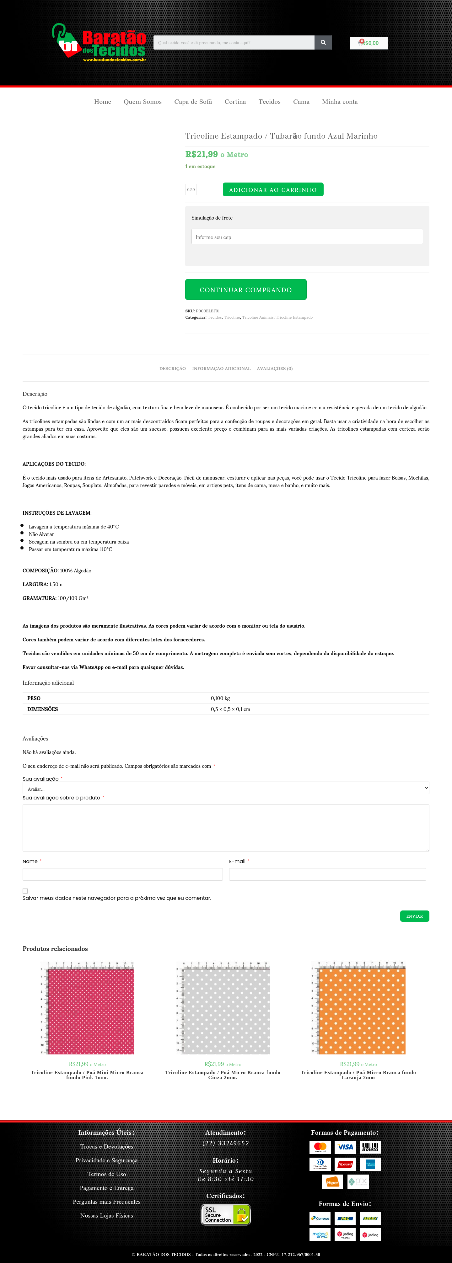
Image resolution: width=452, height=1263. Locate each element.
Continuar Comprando (246, 289)
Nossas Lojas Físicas (106, 1215)
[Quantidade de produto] (190, 189)
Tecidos (270, 101)
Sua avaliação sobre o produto (63, 797)
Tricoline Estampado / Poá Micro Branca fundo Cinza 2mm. (223, 1075)
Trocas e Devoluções (107, 1146)
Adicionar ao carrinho (273, 189)
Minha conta (340, 101)
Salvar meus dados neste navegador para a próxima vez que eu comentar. (117, 898)
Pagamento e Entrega (107, 1187)
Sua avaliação (42, 779)
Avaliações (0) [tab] (275, 367)
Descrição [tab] (172, 367)
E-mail (239, 861)
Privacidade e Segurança (107, 1160)
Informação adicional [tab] (221, 367)
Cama (301, 101)
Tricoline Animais (258, 317)
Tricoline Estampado (294, 317)
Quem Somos (143, 101)
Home (102, 101)
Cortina (235, 101)
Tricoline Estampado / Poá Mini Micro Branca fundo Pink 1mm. (87, 1075)
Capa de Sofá (193, 101)
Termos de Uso (107, 1173)
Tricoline (232, 317)
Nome (32, 861)
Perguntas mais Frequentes (106, 1201)
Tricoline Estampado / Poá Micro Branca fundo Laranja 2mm (358, 1075)
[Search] (323, 42)
